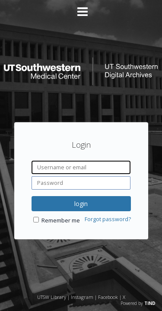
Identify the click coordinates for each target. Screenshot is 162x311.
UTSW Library (51, 297)
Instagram (82, 297)
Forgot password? (108, 219)
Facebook (108, 297)
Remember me (60, 220)
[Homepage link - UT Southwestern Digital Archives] (81, 83)
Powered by (138, 303)
